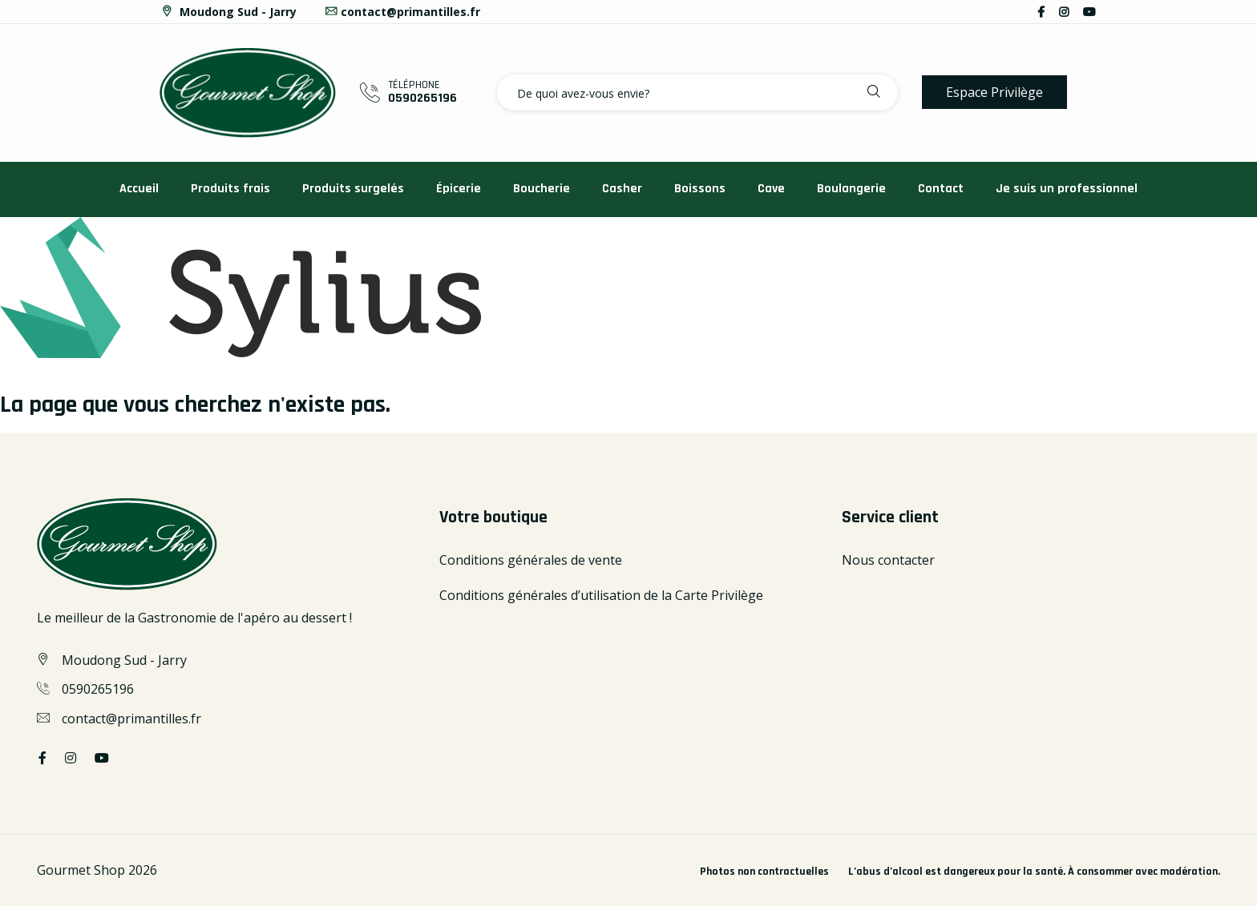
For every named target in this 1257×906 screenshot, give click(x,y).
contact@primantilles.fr (402, 11)
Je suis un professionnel (1067, 188)
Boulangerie (851, 188)
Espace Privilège (994, 92)
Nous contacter (888, 560)
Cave (771, 188)
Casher (622, 188)
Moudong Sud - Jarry (228, 11)
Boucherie (541, 188)
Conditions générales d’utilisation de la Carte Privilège (601, 595)
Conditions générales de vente (530, 560)
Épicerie (458, 188)
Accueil (139, 188)
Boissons (700, 188)
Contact (941, 188)
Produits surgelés (353, 188)
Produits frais (230, 188)
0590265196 (422, 98)
